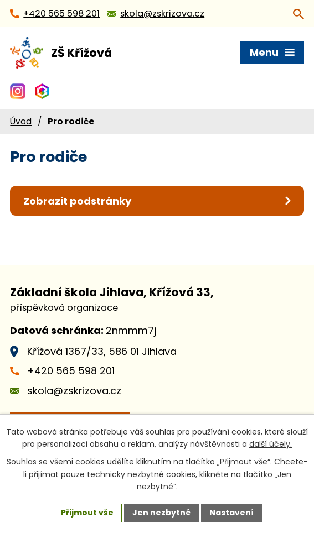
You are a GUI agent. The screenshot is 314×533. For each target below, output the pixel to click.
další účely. (270, 444)
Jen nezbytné (161, 512)
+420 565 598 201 (71, 371)
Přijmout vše (87, 512)
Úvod (21, 121)
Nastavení (231, 512)
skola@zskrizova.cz (74, 391)
